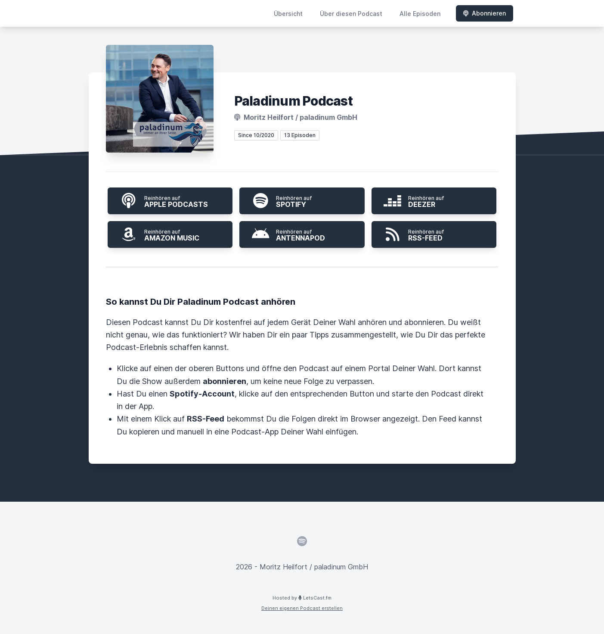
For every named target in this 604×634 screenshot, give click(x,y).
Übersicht (288, 13)
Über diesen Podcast (351, 13)
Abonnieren (484, 13)
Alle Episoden (420, 13)
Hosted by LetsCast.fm (302, 598)
